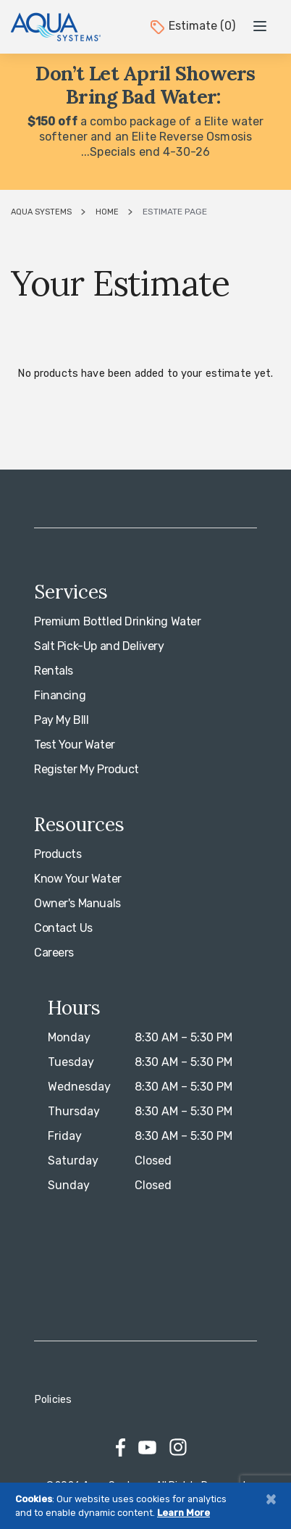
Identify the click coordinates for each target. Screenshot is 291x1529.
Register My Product (86, 769)
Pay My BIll (61, 720)
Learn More (183, 1512)
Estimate (191, 26)
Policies (53, 1399)
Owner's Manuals (77, 903)
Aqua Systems (41, 212)
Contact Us (63, 928)
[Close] (270, 1499)
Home (107, 212)
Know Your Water (78, 879)
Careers (54, 952)
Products (58, 854)
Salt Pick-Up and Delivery (99, 646)
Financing (59, 695)
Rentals (53, 671)
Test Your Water (74, 744)
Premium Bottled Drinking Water (117, 621)
